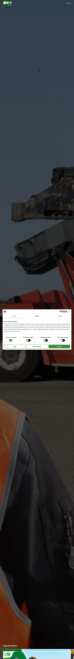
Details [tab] (37, 316)
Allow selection (37, 346)
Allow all (59, 346)
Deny (14, 346)
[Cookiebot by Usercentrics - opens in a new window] (60, 311)
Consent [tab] (14, 316)
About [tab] (60, 316)
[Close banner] (69, 311)
